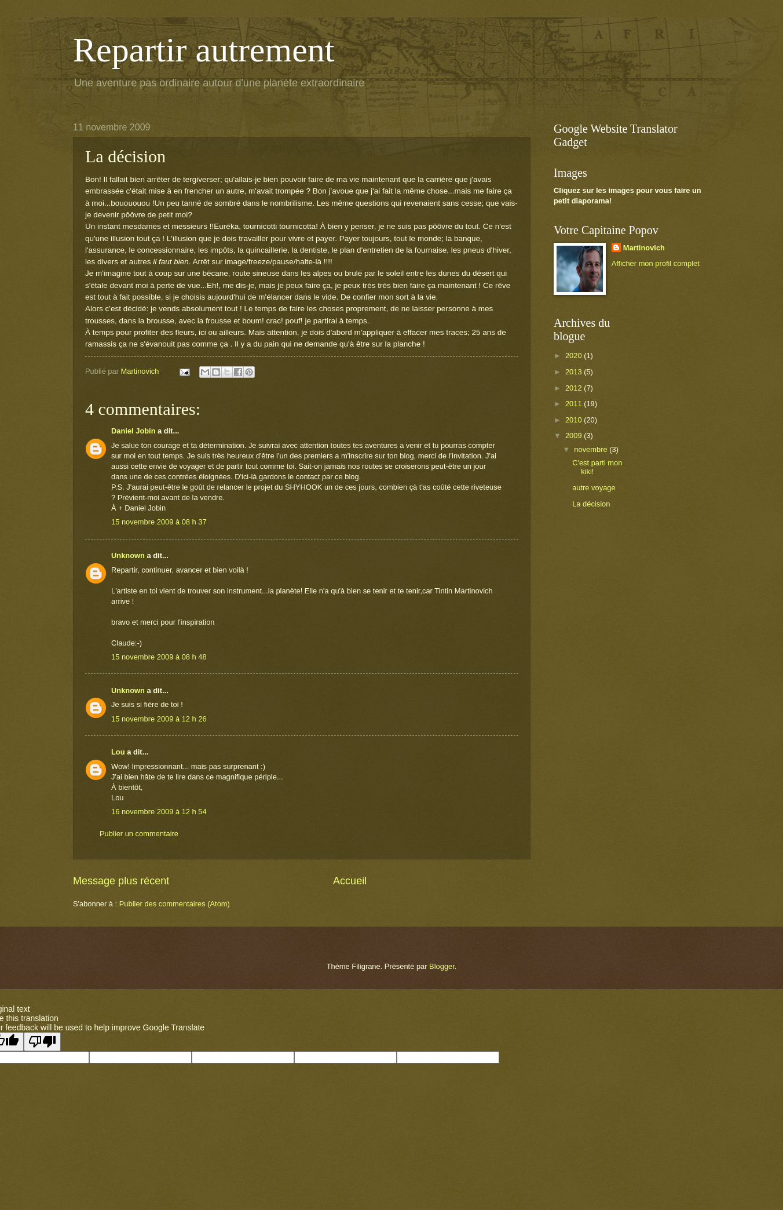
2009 (574, 435)
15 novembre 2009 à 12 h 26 (159, 719)
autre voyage (593, 487)
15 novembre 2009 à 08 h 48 (159, 657)
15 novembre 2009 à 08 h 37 (159, 521)
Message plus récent (121, 881)
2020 (574, 355)
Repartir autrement (203, 50)
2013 (574, 371)
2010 (574, 420)
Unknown (128, 555)
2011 (574, 403)
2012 (574, 388)
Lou (118, 752)
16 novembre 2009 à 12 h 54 (159, 811)
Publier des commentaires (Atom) (174, 903)
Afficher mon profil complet (656, 263)
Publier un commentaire (139, 833)
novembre (591, 449)
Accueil (350, 881)
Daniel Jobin (133, 431)
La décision (591, 504)
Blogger (442, 966)
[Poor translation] (42, 1041)
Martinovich (644, 247)
